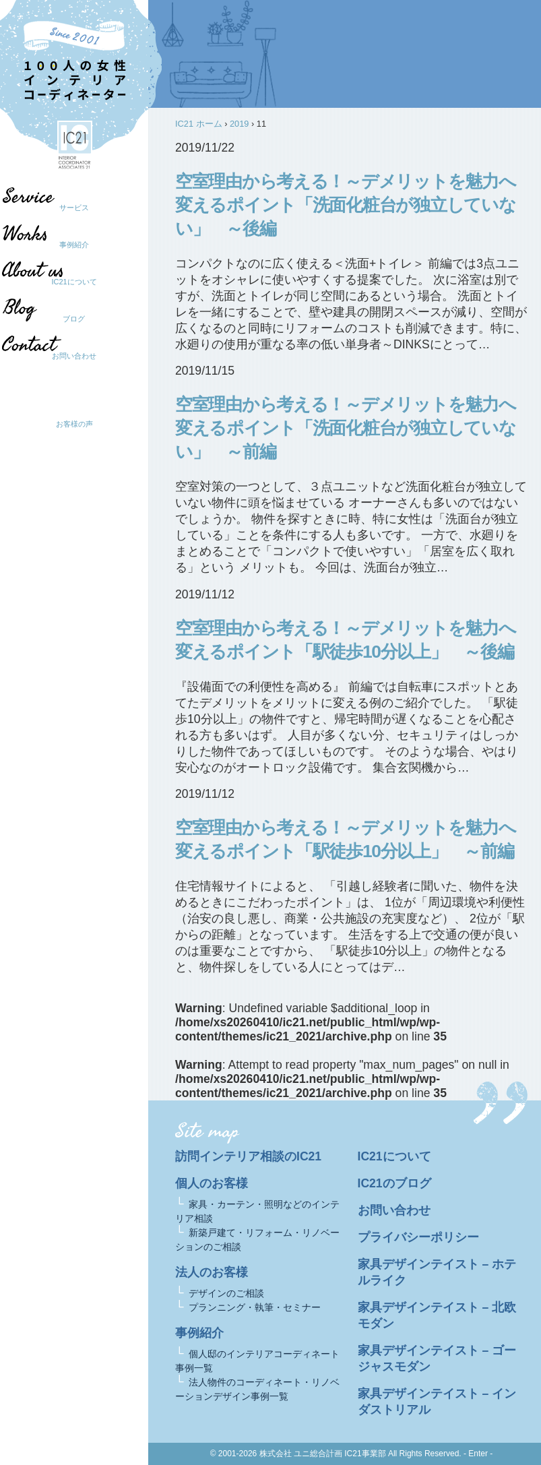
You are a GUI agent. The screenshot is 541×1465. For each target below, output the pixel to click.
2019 (239, 124)
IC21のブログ (394, 1183)
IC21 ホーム (198, 124)
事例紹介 (74, 245)
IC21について (73, 282)
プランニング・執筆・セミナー (255, 1307)
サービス (74, 208)
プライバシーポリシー (418, 1237)
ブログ (68, 319)
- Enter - (478, 1453)
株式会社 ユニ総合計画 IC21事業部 (322, 1453)
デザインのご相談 (226, 1293)
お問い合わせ (74, 356)
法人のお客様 (211, 1272)
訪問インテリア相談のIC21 (248, 1156)
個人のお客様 (211, 1183)
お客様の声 (74, 424)
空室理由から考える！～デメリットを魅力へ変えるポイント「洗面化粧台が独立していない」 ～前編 (345, 428)
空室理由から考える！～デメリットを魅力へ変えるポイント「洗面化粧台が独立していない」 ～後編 (345, 205)
